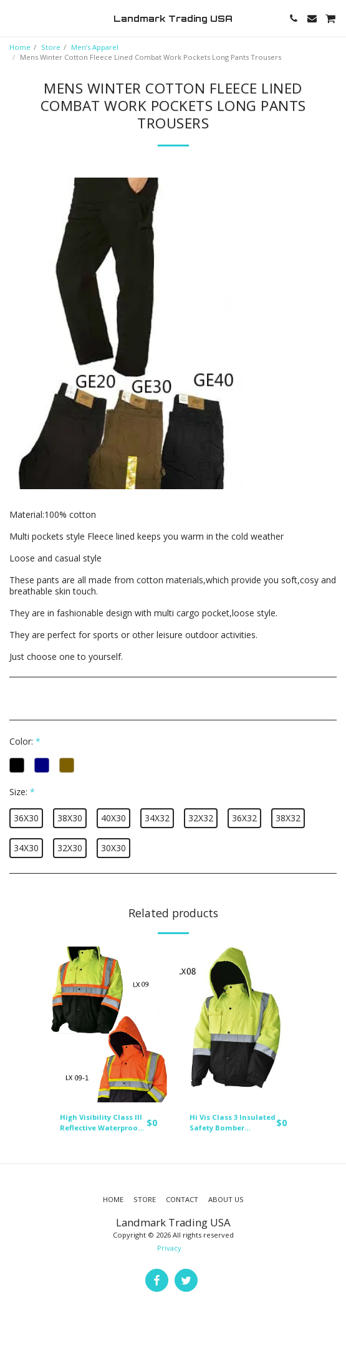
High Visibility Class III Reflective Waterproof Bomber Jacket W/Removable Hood (101, 1123)
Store (50, 47)
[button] (13, 18)
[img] (108, 1025)
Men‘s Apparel (94, 47)
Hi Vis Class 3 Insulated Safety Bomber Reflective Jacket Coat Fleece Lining (233, 1123)
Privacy (169, 1248)
